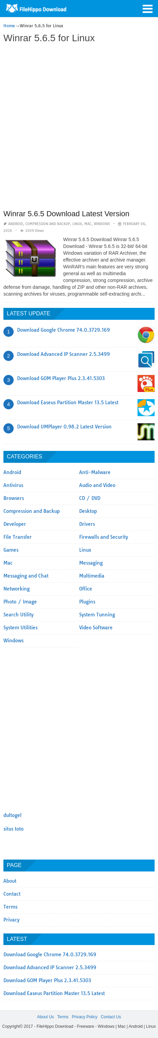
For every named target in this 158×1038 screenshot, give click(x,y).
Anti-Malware (95, 472)
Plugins (87, 602)
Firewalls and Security (103, 537)
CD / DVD (89, 498)
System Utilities (20, 628)
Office (85, 589)
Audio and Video (97, 485)
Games (10, 550)
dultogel (12, 815)
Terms (10, 907)
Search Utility (18, 615)
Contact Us (111, 1017)
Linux (77, 224)
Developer (14, 524)
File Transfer (17, 537)
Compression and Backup (47, 224)
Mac (87, 224)
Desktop (88, 511)
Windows (102, 224)
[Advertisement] (79, 127)
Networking (16, 589)
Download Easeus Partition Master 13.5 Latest (67, 402)
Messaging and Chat (25, 576)
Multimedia (91, 576)
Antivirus (13, 485)
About (9, 881)
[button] (148, 8)
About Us (45, 1017)
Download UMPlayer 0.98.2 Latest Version (64, 427)
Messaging (91, 563)
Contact (11, 894)
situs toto (13, 829)
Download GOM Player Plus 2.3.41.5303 (61, 378)
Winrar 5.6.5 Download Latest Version (66, 213)
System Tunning (97, 615)
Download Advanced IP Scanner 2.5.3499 (63, 354)
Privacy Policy (84, 1017)
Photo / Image (20, 602)
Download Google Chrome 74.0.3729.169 (63, 330)
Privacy (11, 920)
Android (15, 224)
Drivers (87, 524)
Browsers (13, 498)
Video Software (96, 628)
